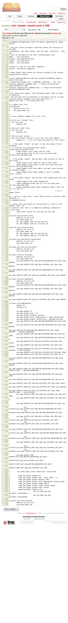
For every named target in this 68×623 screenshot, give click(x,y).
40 (7, 149)
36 (7, 140)
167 (6, 582)
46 (7, 164)
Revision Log (61, 22)
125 (6, 419)
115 (6, 375)
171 (6, 596)
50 (7, 180)
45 (7, 161)
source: (6, 25)
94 (7, 305)
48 (7, 173)
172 (6, 598)
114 (6, 373)
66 (7, 237)
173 (6, 600)
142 (6, 497)
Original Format (39, 615)
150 (6, 530)
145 (6, 508)
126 (6, 421)
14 (7, 78)
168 (6, 585)
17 (7, 84)
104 (6, 343)
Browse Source (45, 16)
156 (6, 554)
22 (7, 103)
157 (6, 559)
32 (7, 130)
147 (6, 519)
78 (7, 268)
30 (7, 126)
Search (61, 19)
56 (7, 203)
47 (7, 168)
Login (35, 13)
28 (7, 121)
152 (6, 539)
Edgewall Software (27, 619)
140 (6, 492)
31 (7, 128)
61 (7, 221)
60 (7, 217)
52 (7, 187)
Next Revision (42, 22)
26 (7, 116)
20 (7, 96)
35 (7, 137)
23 (7, 107)
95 (7, 309)
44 (7, 159)
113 (6, 371)
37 (7, 142)
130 (6, 448)
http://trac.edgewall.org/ (59, 619)
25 (7, 114)
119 (6, 394)
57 (7, 205)
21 (7, 100)
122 (6, 407)
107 (6, 356)
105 (6, 350)
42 (7, 154)
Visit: (5, 29)
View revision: (32, 29)
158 (6, 561)
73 (7, 256)
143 (6, 501)
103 (6, 339)
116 (6, 378)
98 (7, 325)
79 (7, 270)
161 (6, 568)
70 (7, 249)
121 (6, 403)
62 (7, 226)
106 (6, 354)
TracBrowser (30, 610)
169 (6, 589)
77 (7, 266)
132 (6, 457)
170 (6, 594)
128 (6, 434)
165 (6, 578)
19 (7, 91)
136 (6, 477)
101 (6, 332)
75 (7, 261)
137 (6, 479)
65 (7, 235)
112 (6, 368)
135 (6, 473)
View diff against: (57, 29)
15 (7, 80)
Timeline (19, 16)
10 (7, 69)
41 (7, 152)
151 (6, 534)
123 (6, 412)
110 (6, 363)
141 (6, 494)
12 (7, 74)
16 (7, 83)
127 (6, 428)
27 (7, 119)
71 (7, 252)
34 (7, 135)
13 (7, 76)
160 (6, 565)
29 (7, 123)
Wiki (9, 16)
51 (7, 182)
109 (6, 361)
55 (7, 198)
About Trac (52, 13)
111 (6, 366)
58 (7, 210)
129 (6, 441)
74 (7, 259)
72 (7, 254)
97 (7, 320)
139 (6, 488)
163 (6, 573)
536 (47, 25)
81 (7, 275)
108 (6, 359)
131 (6, 452)
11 (7, 71)
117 (6, 382)
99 (7, 327)
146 (6, 512)
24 (7, 110)
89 (7, 293)
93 (7, 302)
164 (6, 575)
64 (7, 233)
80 (7, 273)
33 (7, 132)
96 (7, 314)
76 (7, 264)
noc (14, 25)
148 (6, 523)
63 (7, 228)
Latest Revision (31, 22)
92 (7, 300)
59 (7, 212)
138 (6, 483)
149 (6, 525)
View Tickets (59, 16)
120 (6, 398)
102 (6, 334)
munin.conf (34, 25)
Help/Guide (43, 13)
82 (7, 278)
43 (7, 157)
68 (7, 244)
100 (6, 329)
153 (6, 541)
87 (7, 288)
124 (6, 416)
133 (6, 461)
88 (7, 291)
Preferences (62, 13)
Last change (6, 33)
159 (6, 563)
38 (7, 145)
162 (6, 570)
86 (7, 287)
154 (6, 545)
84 (7, 282)
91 (7, 298)
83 (7, 279)
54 (7, 194)
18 (7, 89)
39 (7, 147)
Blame (53, 22)
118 (6, 387)
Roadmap (31, 16)
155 (6, 550)
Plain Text (26, 615)
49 (7, 175)
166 (6, 580)
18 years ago (56, 33)
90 (7, 296)
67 (7, 242)
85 (7, 284)
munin (22, 25)
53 (7, 189)
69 (7, 247)
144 (6, 506)
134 (6, 468)
